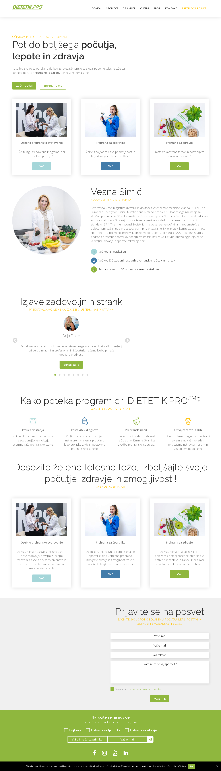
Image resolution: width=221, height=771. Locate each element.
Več (41, 166)
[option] (71, 341)
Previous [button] (15, 340)
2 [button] (59, 375)
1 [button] (55, 375)
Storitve (112, 8)
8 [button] (87, 375)
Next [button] (127, 340)
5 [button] (73, 375)
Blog (157, 8)
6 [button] (78, 375)
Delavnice (129, 8)
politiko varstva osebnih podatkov (145, 689)
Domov (96, 8)
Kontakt (171, 8)
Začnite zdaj (24, 85)
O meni (144, 8)
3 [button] (64, 375)
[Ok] (217, 766)
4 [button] (68, 375)
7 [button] (82, 375)
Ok (191, 766)
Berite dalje (71, 364)
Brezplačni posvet (194, 8)
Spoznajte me (53, 85)
